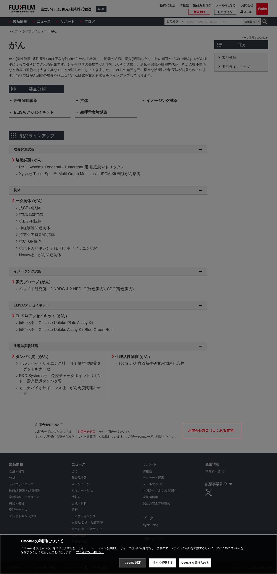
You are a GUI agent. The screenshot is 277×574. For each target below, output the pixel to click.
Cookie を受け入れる (195, 564)
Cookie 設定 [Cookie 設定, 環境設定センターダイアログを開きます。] (133, 564)
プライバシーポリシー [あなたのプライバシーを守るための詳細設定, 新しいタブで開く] (90, 554)
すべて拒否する (163, 564)
